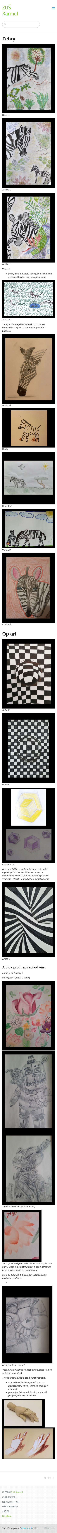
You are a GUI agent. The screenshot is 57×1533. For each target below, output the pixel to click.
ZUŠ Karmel (10, 10)
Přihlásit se (49, 1528)
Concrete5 (26, 1528)
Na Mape (7, 1516)
